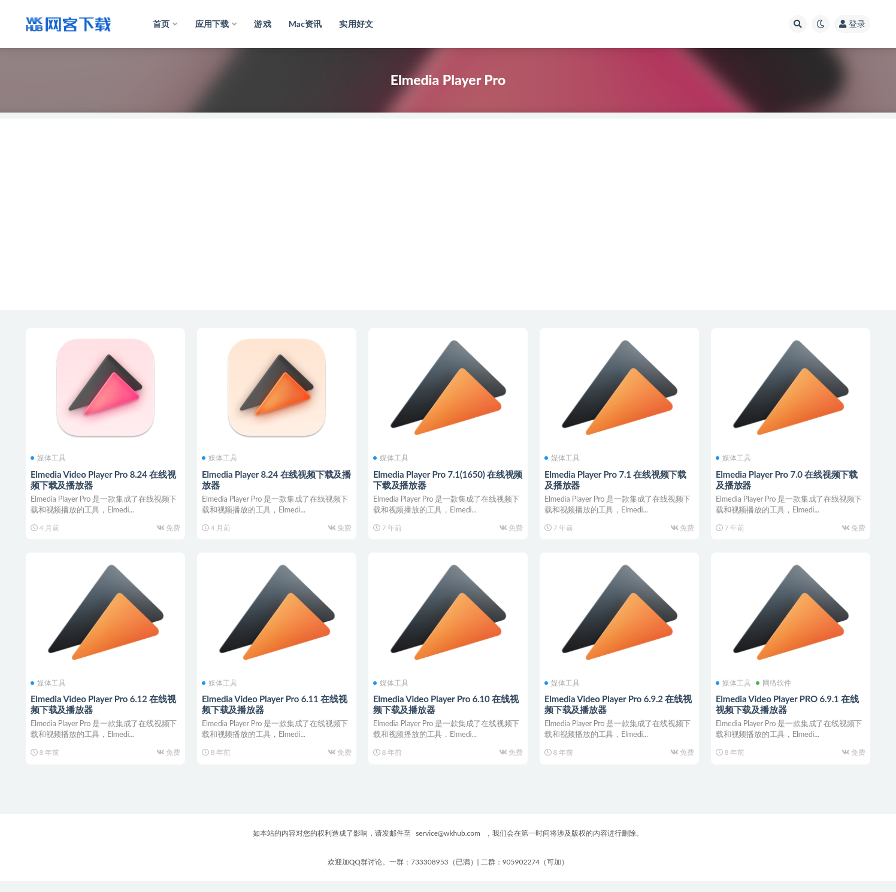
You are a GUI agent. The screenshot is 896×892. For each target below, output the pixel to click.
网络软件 (774, 688)
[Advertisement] (448, 202)
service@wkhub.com (448, 843)
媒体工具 (49, 457)
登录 (852, 24)
